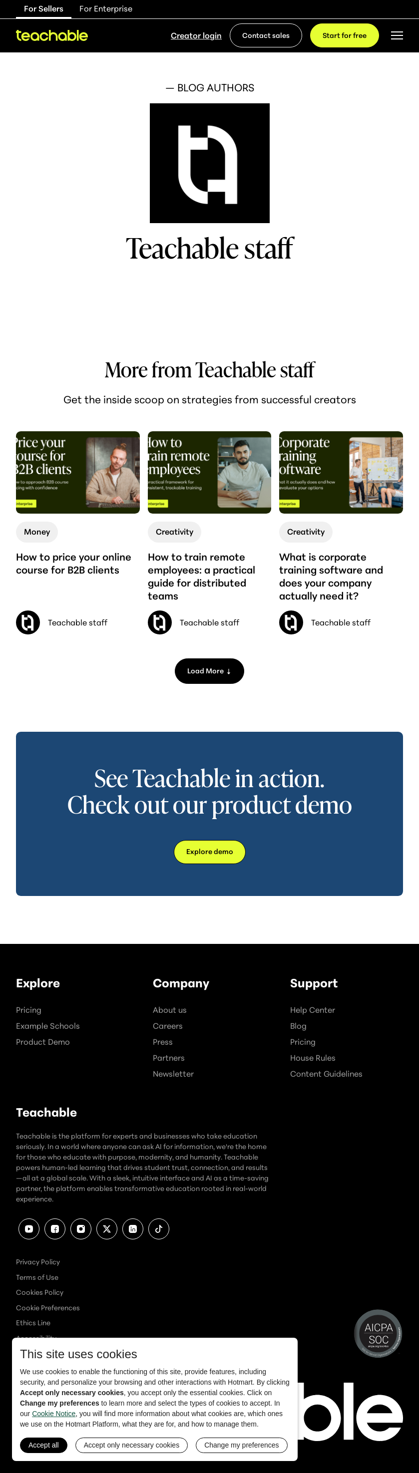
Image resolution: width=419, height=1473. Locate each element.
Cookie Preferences (48, 1307)
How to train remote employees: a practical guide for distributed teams (201, 576)
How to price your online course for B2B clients (73, 563)
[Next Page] (209, 671)
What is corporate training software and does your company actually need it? (331, 576)
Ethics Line (33, 1322)
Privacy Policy (38, 1261)
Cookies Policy (39, 1292)
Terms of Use (37, 1277)
